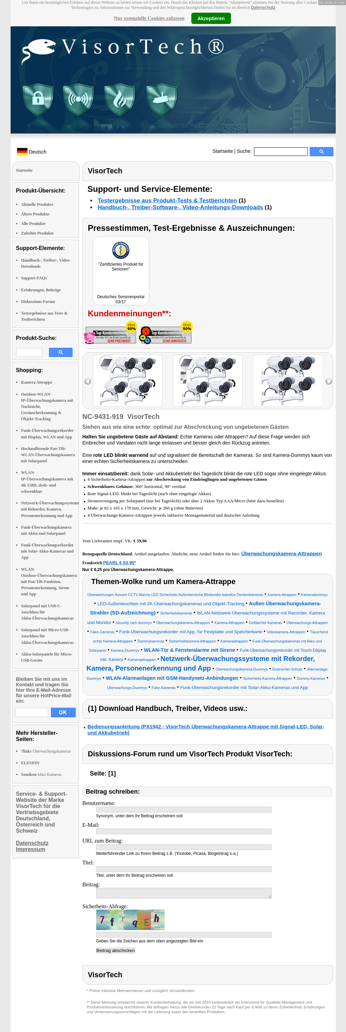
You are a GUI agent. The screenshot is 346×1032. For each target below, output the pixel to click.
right (328, 381)
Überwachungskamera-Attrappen (281, 553)
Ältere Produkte (35, 214)
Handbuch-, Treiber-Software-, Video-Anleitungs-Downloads (180, 207)
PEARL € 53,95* (119, 562)
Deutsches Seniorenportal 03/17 (120, 299)
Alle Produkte (33, 223)
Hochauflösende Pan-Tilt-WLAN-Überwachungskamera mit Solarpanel (48, 454)
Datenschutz (263, 7)
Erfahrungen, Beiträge (41, 290)
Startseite (223, 151)
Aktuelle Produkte (37, 204)
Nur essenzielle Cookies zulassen (149, 18)
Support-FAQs (34, 278)
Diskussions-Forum (38, 301)
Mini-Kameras (41, 774)
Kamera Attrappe (36, 382)
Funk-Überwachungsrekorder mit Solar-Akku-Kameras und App (47, 551)
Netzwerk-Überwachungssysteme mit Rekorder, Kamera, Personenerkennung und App (50, 509)
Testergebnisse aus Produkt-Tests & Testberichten (167, 200)
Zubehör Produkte (37, 233)
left (88, 381)
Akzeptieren (211, 18)
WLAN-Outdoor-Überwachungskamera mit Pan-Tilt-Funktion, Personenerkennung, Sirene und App (49, 582)
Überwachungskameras (46, 751)
